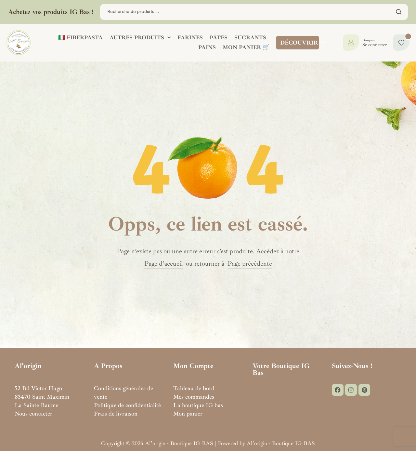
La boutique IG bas (198, 405)
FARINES (190, 37)
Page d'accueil (163, 263)
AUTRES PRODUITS (140, 38)
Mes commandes (193, 396)
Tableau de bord (193, 388)
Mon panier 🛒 (246, 47)
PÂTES (219, 37)
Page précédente (250, 263)
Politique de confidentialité (127, 405)
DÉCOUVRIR (302, 42)
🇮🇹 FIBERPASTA (80, 37)
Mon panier (187, 413)
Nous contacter (33, 413)
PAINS (207, 47)
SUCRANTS (250, 37)
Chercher (399, 12)
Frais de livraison (115, 413)
